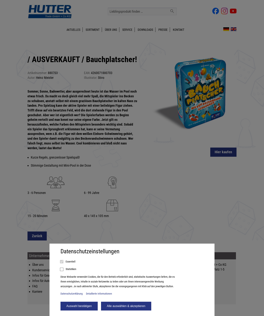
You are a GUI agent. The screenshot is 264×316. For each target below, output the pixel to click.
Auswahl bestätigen (79, 306)
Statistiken (68, 269)
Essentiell (67, 262)
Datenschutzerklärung (71, 293)
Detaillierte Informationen (99, 293)
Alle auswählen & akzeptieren (126, 306)
